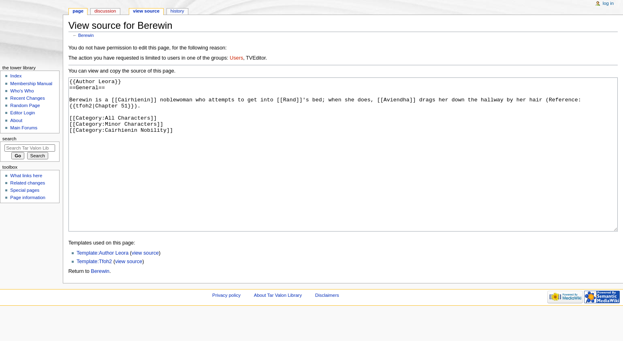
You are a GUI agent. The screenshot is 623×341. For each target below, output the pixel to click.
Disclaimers (327, 325)
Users (236, 58)
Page (78, 11)
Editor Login (22, 112)
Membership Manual (31, 83)
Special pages (24, 190)
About (16, 120)
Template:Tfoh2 (94, 292)
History (177, 11)
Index (15, 75)
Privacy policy (226, 325)
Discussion (105, 11)
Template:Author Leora (102, 283)
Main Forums (23, 127)
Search (9, 138)
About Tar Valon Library (278, 325)
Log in (608, 3)
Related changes (27, 182)
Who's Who (22, 90)
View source (146, 11)
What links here (26, 175)
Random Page (25, 105)
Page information (27, 197)
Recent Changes (27, 98)
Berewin (86, 35)
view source (145, 283)
